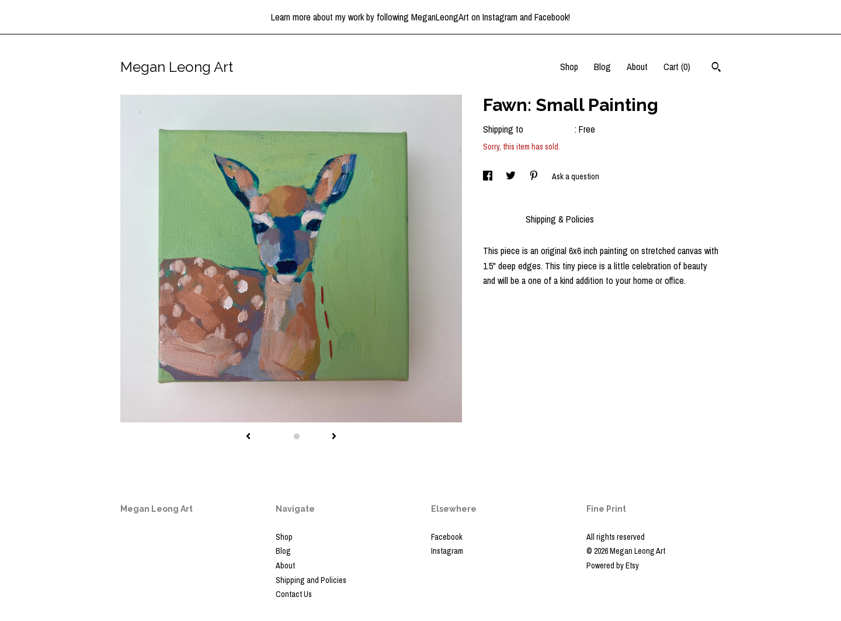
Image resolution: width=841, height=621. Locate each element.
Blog (602, 66)
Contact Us (294, 594)
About (637, 66)
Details (498, 219)
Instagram (447, 551)
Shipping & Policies (560, 219)
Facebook (447, 537)
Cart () (676, 66)
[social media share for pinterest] (534, 176)
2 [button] (297, 436)
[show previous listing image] (248, 437)
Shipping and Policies (311, 580)
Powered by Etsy (612, 565)
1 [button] (285, 436)
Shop (569, 66)
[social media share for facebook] (488, 176)
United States (550, 129)
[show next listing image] (334, 437)
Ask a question (575, 176)
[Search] (716, 68)
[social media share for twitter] (511, 176)
